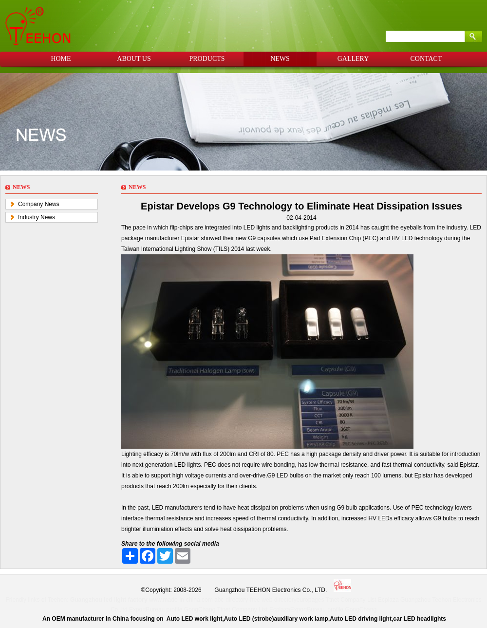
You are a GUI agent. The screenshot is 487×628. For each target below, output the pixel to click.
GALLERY (353, 58)
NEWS (280, 58)
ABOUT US (133, 58)
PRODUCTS (207, 58)
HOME (61, 58)
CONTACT (426, 58)
